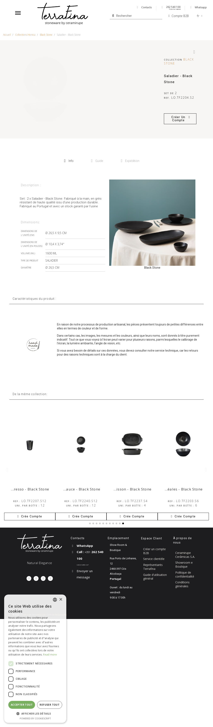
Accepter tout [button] (22, 704)
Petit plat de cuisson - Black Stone (119, 489)
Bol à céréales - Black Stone (177, 489)
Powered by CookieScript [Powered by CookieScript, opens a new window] (35, 718)
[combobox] (55, 600)
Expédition (130, 161)
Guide (97, 161)
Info (69, 161)
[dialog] (35, 659)
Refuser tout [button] (49, 704)
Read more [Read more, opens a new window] (50, 654)
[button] (180, 118)
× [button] (60, 599)
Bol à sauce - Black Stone (77, 489)
